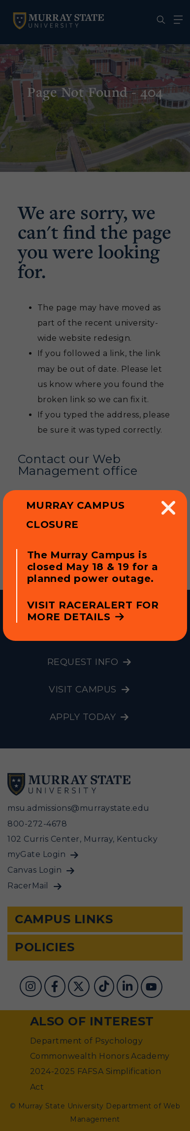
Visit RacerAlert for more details (93, 611)
